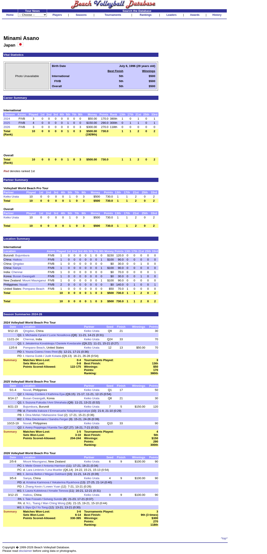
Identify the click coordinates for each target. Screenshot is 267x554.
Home (9, 14)
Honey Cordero (35, 394)
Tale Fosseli (33, 499)
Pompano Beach (33, 288)
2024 (7, 118)
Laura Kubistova (36, 490)
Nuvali (23, 284)
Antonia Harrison (54, 465)
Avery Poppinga (35, 427)
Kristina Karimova (37, 482)
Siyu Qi (30, 507)
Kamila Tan (55, 427)
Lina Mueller (54, 469)
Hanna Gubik (34, 356)
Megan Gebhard (55, 474)
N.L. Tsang (33, 503)
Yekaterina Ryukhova (65, 482)
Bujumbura (22, 255)
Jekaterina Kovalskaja (39, 343)
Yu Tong (42, 507)
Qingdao (18, 263)
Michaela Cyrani (36, 335)
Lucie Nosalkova (59, 335)
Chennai (16, 272)
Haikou (17, 259)
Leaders (171, 14)
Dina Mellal (32, 415)
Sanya (17, 268)
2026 (7, 127)
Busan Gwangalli (24, 276)
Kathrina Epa (56, 394)
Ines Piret (51, 351)
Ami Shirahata (57, 402)
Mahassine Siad (52, 415)
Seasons (81, 14)
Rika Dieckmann (36, 419)
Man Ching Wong (54, 503)
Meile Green (33, 465)
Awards (195, 14)
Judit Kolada (53, 356)
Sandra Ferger (58, 419)
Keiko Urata (11, 196)
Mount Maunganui (34, 280)
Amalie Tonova (58, 490)
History (217, 14)
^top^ (224, 538)
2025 (7, 122)
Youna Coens (34, 351)
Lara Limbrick (35, 469)
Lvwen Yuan (52, 486)
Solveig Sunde (52, 499)
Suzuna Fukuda (35, 402)
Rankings (146, 14)
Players (57, 14)
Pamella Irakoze (36, 410)
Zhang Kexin (33, 486)
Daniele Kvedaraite (68, 343)
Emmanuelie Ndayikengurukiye (70, 410)
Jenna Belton (34, 474)
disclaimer (25, 550)
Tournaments (113, 14)
